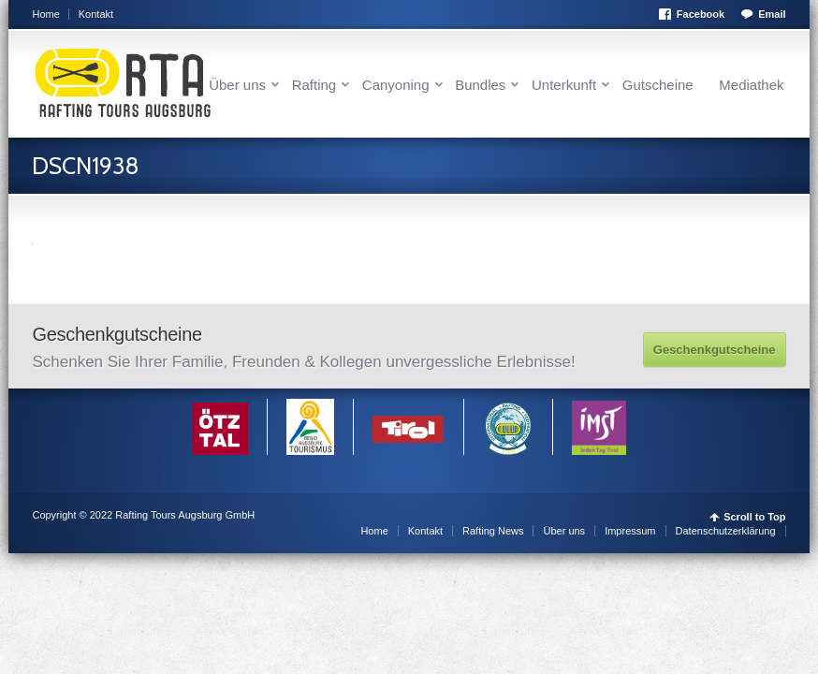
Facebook (700, 14)
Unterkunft (564, 85)
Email (771, 14)
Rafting (314, 85)
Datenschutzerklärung (726, 530)
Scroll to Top (754, 517)
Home (45, 14)
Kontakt (96, 14)
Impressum (630, 530)
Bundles (480, 85)
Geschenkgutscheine (714, 350)
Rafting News (492, 530)
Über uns (237, 85)
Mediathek (751, 85)
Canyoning (396, 85)
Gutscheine (658, 85)
